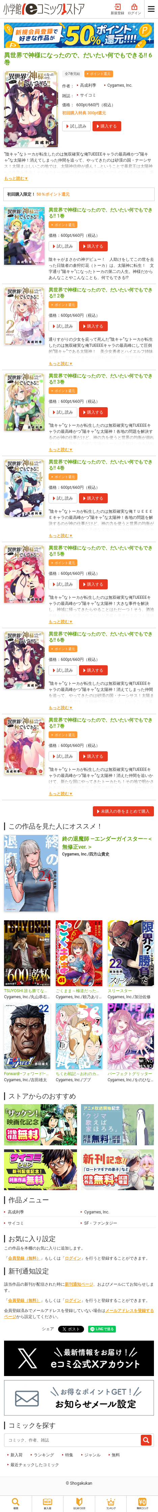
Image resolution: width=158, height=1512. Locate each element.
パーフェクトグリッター (130, 1073)
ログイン (134, 9)
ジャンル (92, 1455)
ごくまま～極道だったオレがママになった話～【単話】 (79, 990)
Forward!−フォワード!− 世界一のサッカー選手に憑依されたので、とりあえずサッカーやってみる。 (27, 1073)
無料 (116, 1455)
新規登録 (117, 9)
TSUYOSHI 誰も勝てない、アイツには (27, 990)
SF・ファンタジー (100, 1223)
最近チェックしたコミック (34, 1464)
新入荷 (16, 1455)
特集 (69, 1455)
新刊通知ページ (79, 1284)
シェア (48, 1328)
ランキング (44, 1455)
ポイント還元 (100, 74)
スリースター (120, 990)
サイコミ (88, 95)
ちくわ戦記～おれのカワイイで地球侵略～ (79, 1073)
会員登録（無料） (24, 1258)
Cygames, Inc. (119, 85)
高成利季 (88, 85)
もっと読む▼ (16, 178)
